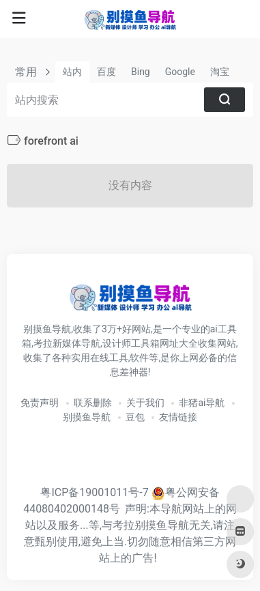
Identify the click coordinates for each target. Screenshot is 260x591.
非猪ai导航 (202, 402)
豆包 (135, 417)
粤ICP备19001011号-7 (94, 492)
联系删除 (93, 402)
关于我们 (145, 402)
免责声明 (39, 402)
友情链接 (178, 417)
